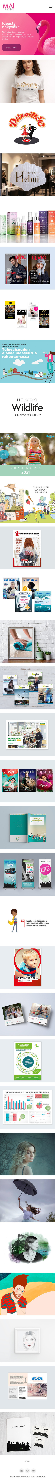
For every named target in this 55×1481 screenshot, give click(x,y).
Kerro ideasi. (11, 47)
